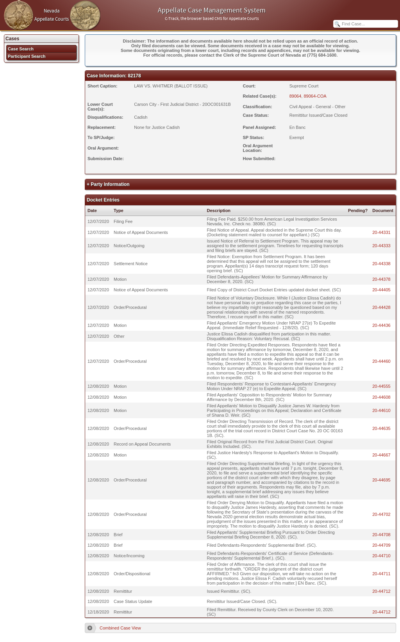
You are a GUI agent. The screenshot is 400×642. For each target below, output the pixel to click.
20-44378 (381, 279)
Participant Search (27, 56)
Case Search (21, 48)
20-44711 (381, 573)
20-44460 (381, 361)
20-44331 (381, 232)
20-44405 (381, 289)
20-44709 (381, 545)
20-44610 (381, 410)
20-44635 (381, 428)
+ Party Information (108, 184)
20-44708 (381, 534)
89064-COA (315, 96)
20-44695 (381, 480)
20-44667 (381, 455)
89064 (295, 96)
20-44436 (381, 325)
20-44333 (381, 245)
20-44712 (381, 591)
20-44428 (381, 307)
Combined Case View (120, 628)
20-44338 (381, 263)
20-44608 (381, 397)
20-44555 (381, 386)
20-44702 (381, 514)
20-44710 (381, 555)
